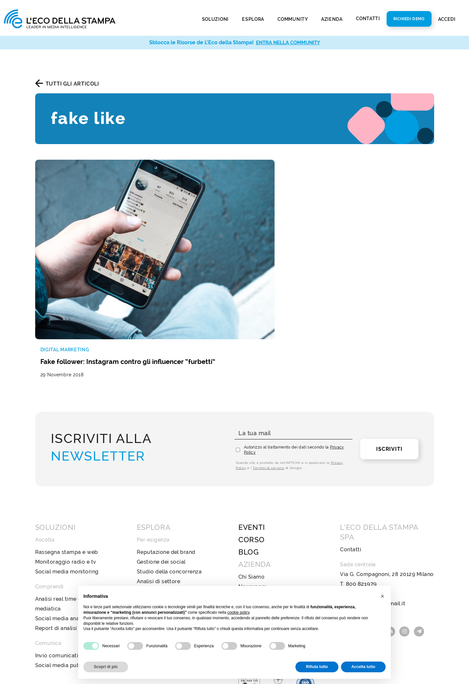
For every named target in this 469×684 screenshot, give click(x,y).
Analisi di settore (158, 509)
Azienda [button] (332, 19)
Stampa (147, 536)
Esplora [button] (253, 19)
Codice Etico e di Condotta (273, 534)
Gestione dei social (161, 490)
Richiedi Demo (409, 19)
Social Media (153, 575)
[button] (382, 596)
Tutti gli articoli (72, 84)
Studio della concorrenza (169, 499)
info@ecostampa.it (364, 521)
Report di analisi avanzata (68, 556)
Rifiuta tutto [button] (317, 666)
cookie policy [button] (238, 612)
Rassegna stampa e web (66, 480)
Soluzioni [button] (216, 19)
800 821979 (361, 512)
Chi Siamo (251, 505)
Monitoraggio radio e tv (65, 490)
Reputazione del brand (166, 480)
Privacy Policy (256, 573)
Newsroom (252, 514)
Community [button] (293, 19)
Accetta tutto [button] (363, 666)
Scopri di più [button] (106, 666)
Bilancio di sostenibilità (268, 524)
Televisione (151, 566)
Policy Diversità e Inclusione (274, 544)
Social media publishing (66, 593)
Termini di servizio (268, 396)
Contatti (368, 18)
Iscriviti (389, 377)
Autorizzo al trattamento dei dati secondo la (294, 377)
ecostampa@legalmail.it (371, 531)
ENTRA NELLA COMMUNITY (288, 42)
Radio (144, 556)
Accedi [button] (447, 19)
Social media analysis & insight (75, 546)
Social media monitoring (67, 499)
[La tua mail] (293, 361)
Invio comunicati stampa (67, 583)
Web (143, 546)
